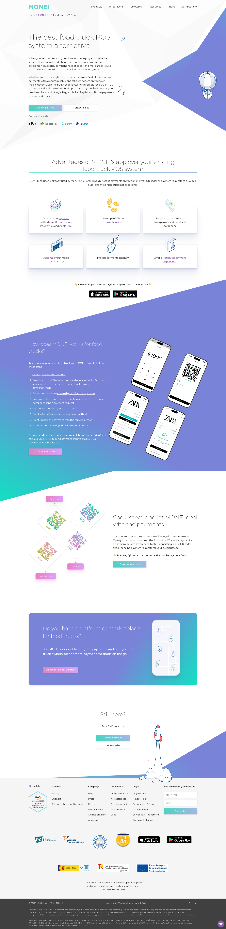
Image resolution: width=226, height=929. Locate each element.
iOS (169, 540)
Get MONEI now (45, 107)
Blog (90, 793)
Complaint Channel (143, 820)
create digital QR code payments (76, 393)
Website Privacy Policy (186, 915)
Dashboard (189, 6)
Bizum (59, 222)
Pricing (171, 6)
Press (91, 799)
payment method (76, 414)
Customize (49, 257)
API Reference (118, 799)
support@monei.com (79, 915)
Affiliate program (97, 814)
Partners (92, 804)
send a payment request (60, 403)
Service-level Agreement (146, 814)
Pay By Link (53, 442)
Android (158, 540)
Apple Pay (65, 226)
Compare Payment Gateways (67, 804)
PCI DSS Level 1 (141, 809)
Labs (113, 814)
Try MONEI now (45, 451)
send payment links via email (71, 439)
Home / (33, 15)
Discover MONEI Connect (61, 669)
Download (38, 380)
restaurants (84, 181)
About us (93, 820)
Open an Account (130, 564)
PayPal (49, 226)
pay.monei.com (70, 384)
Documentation (119, 793)
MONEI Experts (119, 809)
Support (56, 799)
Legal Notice (139, 793)
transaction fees (113, 222)
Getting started (119, 804)
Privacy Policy (140, 799)
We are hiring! (95, 809)
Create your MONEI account (48, 374)
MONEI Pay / (45, 15)
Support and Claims (143, 804)
